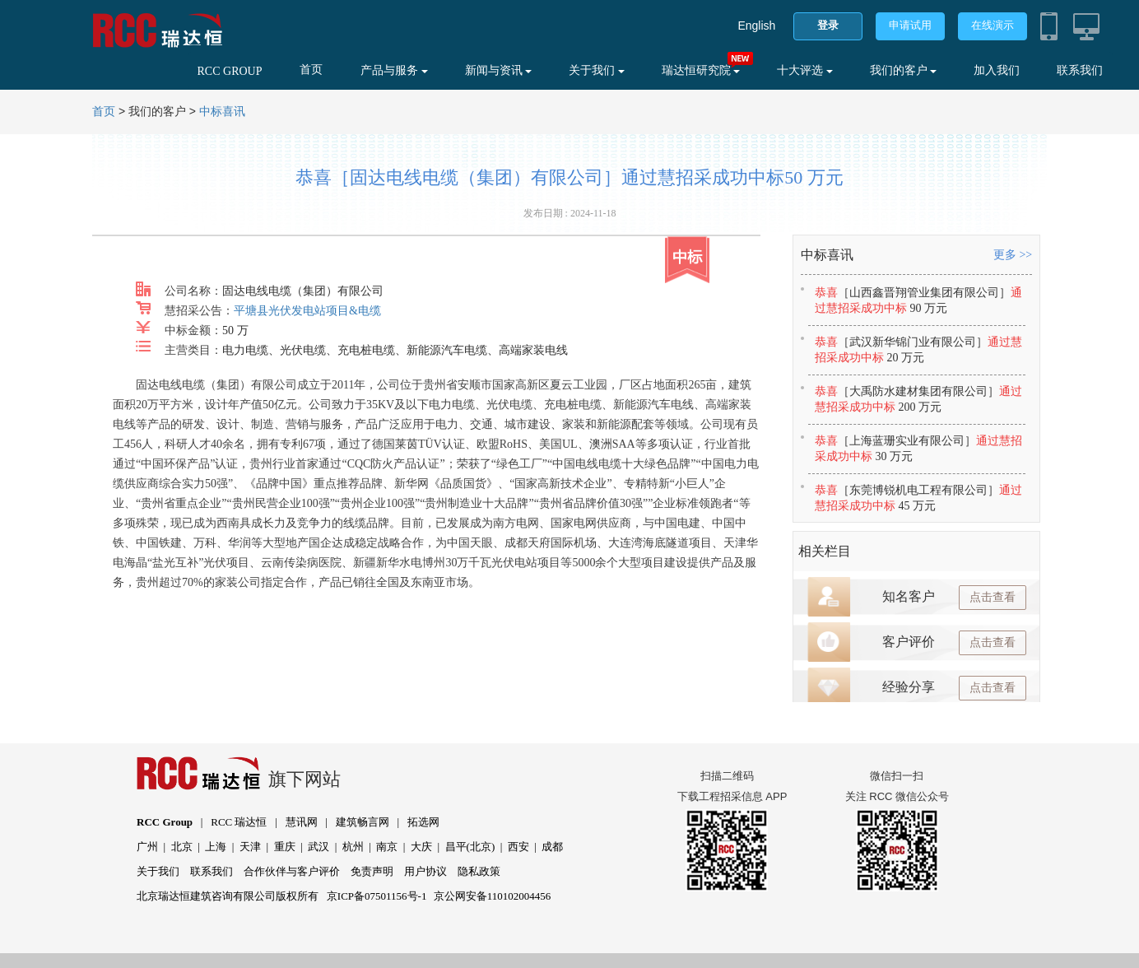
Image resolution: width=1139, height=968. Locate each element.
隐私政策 (479, 871)
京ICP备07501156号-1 (377, 896)
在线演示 (992, 25)
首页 (311, 69)
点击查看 (992, 597)
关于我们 (597, 70)
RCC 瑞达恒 (239, 822)
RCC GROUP (230, 71)
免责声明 (372, 871)
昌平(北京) (470, 846)
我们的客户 (903, 70)
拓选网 (423, 822)
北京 (182, 846)
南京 (386, 846)
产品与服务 (394, 70)
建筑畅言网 (362, 822)
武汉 (318, 846)
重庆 (284, 846)
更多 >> (1012, 255)
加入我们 (997, 70)
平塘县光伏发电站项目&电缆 (307, 311)
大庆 (421, 846)
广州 (147, 846)
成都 (552, 846)
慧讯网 (302, 822)
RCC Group (165, 822)
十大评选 (805, 70)
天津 (250, 846)
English (756, 25)
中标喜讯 (222, 111)
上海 (215, 846)
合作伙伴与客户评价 (292, 871)
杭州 (353, 846)
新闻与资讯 (498, 70)
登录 (828, 25)
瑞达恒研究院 (701, 70)
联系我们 (1080, 70)
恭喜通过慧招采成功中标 (918, 300)
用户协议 (425, 871)
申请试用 (910, 25)
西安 (518, 846)
